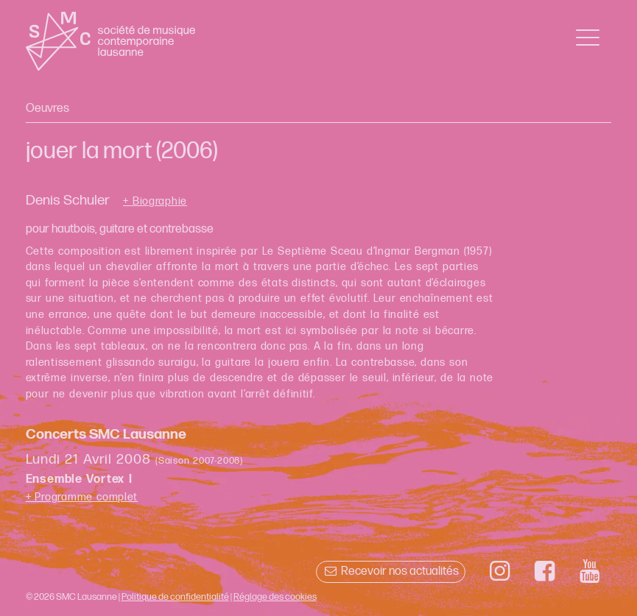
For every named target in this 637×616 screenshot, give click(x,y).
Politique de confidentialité (175, 597)
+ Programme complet (82, 497)
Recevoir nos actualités (391, 571)
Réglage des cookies (275, 597)
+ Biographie (155, 202)
